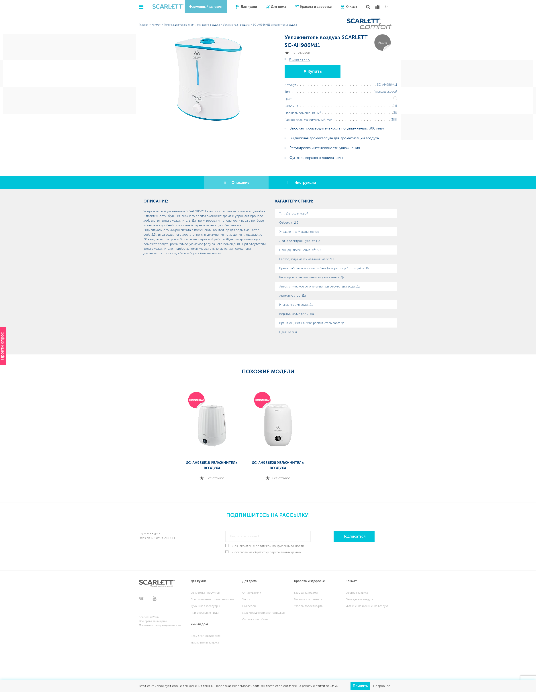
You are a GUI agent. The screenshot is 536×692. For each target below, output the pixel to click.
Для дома (278, 7)
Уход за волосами (306, 592)
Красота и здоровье (316, 7)
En (386, 6)
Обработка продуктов (205, 592)
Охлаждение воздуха (359, 599)
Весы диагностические (205, 635)
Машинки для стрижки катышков (263, 612)
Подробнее (381, 686)
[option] (212, 436)
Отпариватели (251, 592)
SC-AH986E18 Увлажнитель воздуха (212, 465)
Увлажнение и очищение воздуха (367, 606)
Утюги (246, 599)
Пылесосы (249, 606)
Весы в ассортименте (308, 599)
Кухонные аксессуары (205, 606)
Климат (351, 7)
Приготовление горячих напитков (212, 599)
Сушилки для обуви (255, 619)
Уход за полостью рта (308, 606)
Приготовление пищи (204, 612)
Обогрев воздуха (357, 592)
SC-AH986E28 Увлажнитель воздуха (278, 465)
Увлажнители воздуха (205, 642)
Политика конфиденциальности (160, 625)
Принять (360, 686)
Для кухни (249, 7)
